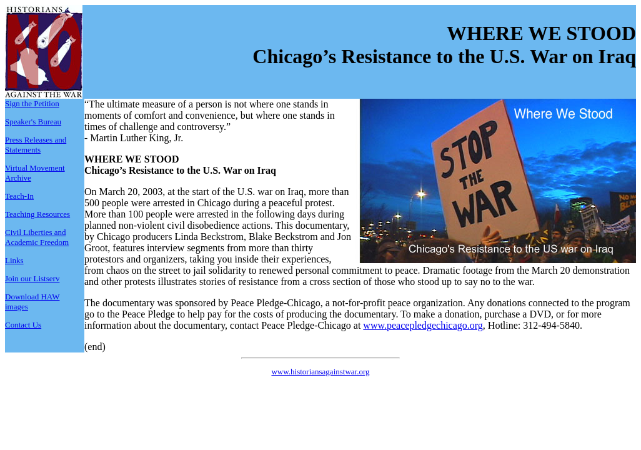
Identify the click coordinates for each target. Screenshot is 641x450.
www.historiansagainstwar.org (320, 371)
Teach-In (19, 196)
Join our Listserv (32, 278)
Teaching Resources (37, 214)
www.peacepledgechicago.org (422, 325)
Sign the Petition (32, 103)
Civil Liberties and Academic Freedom (37, 237)
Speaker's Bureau (33, 121)
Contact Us (23, 324)
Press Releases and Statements (35, 144)
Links (14, 260)
